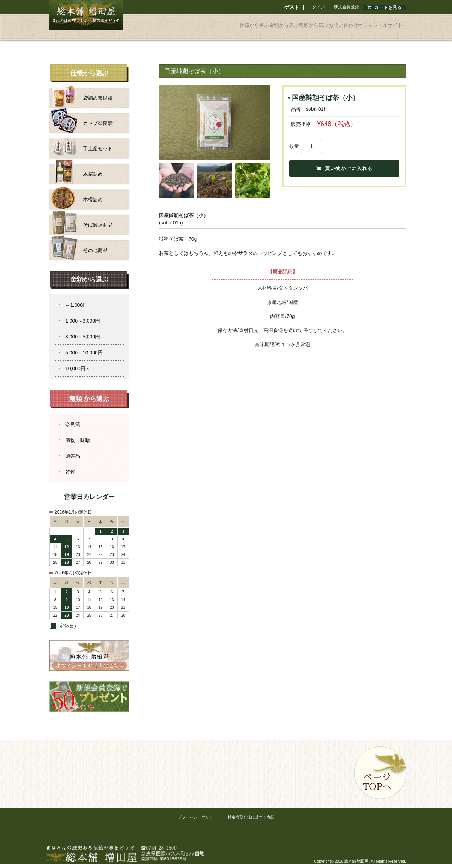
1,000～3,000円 (82, 313)
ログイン (316, 7)
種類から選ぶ (274, 23)
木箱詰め (77, 166)
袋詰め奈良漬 (82, 90)
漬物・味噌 (77, 432)
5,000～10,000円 (84, 344)
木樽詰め (77, 191)
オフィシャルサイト (374, 23)
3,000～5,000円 (82, 328)
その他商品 (79, 242)
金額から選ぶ (228, 23)
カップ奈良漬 (82, 115)
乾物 (70, 464)
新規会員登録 (346, 7)
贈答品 (72, 448)
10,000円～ (77, 360)
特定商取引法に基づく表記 (251, 809)
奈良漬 (72, 416)
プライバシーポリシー (197, 809)
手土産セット (82, 140)
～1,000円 (76, 297)
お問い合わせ (320, 23)
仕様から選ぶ (182, 23)
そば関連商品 (82, 217)
